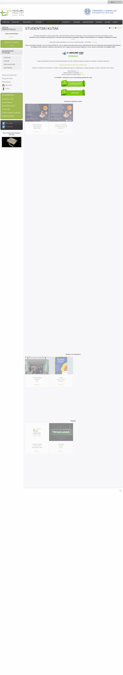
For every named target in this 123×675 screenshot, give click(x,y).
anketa (73, 39)
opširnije (94, 42)
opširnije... (11, 37)
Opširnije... (37, 131)
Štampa (112, 28)
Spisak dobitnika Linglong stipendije (73, 65)
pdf (78, 71)
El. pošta (118, 28)
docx (81, 72)
